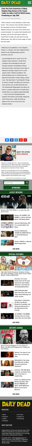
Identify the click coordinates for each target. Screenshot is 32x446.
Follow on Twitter (21, 178)
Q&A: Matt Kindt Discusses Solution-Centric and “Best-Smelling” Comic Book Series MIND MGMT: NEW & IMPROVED (16, 273)
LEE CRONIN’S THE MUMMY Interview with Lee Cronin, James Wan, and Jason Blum (23, 316)
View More (16, 249)
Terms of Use (6, 442)
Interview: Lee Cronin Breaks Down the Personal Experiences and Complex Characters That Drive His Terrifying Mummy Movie (22, 283)
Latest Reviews (16, 192)
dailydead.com (19, 438)
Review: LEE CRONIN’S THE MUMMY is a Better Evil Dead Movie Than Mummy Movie (23, 217)
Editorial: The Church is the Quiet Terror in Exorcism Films (22, 354)
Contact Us (20, 416)
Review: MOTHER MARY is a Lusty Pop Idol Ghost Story (15, 211)
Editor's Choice (16, 327)
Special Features (16, 254)
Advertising (20, 418)
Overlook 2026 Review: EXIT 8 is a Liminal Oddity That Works (22, 225)
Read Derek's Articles (11, 178)
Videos (5, 418)
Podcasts (5, 420)
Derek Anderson (15, 18)
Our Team (20, 414)
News (4, 414)
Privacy (25, 441)
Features (5, 416)
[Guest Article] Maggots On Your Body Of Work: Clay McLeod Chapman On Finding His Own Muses (15, 347)
